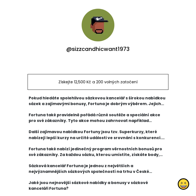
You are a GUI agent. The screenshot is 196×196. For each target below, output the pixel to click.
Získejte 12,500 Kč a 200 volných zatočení (98, 82)
